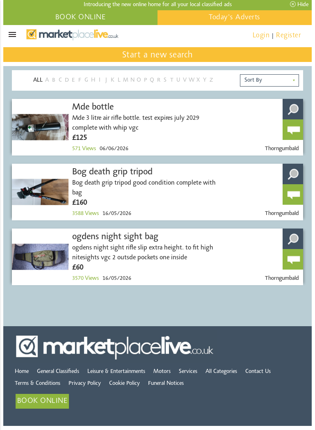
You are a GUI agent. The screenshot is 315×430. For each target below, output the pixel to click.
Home (22, 372)
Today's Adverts (234, 17)
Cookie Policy (124, 384)
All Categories (221, 372)
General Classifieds (58, 372)
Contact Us (258, 372)
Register (288, 35)
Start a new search (157, 55)
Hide (299, 4)
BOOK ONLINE (80, 17)
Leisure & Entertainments (116, 372)
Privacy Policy (84, 384)
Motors (162, 372)
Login (261, 35)
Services (188, 372)
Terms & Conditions (37, 384)
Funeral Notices (166, 384)
